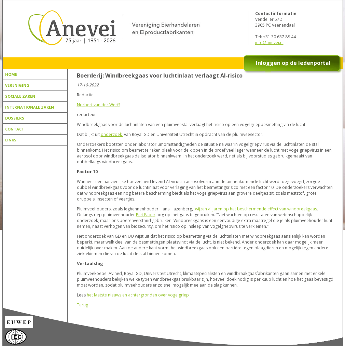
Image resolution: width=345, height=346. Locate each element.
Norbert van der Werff (98, 105)
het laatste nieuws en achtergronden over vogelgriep (138, 295)
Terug (82, 305)
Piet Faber (145, 215)
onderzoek (112, 134)
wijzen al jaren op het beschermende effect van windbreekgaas (255, 209)
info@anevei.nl (269, 42)
